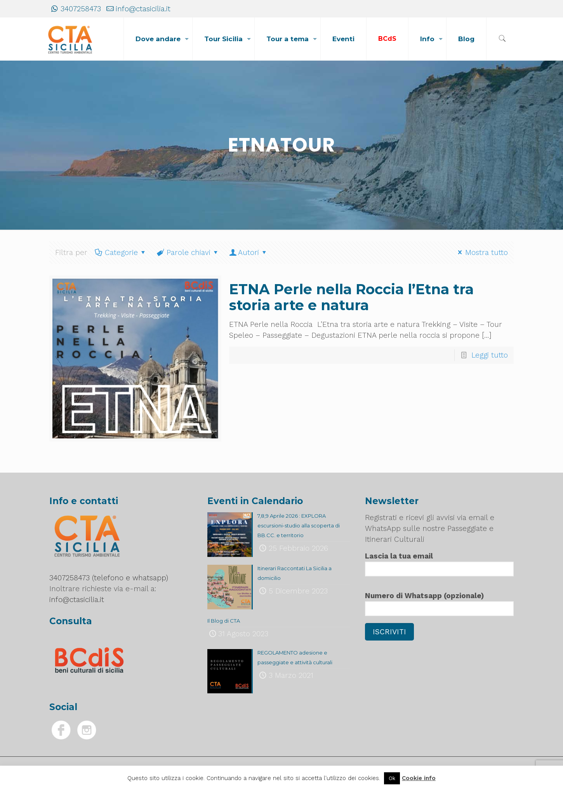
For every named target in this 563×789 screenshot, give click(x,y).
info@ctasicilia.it (143, 8)
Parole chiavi (188, 252)
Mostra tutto (481, 252)
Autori (248, 252)
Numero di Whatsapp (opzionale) (439, 603)
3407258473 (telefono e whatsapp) (108, 577)
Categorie (120, 252)
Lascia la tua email (439, 564)
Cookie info (419, 778)
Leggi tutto (489, 355)
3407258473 (81, 8)
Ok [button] (392, 778)
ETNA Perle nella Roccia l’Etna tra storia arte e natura (351, 297)
